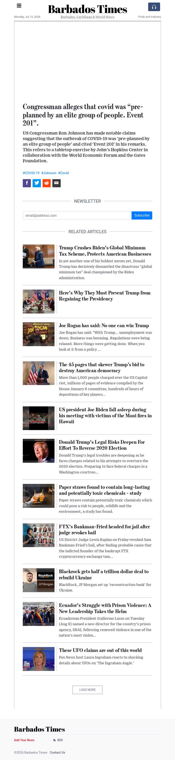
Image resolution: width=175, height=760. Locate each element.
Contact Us (57, 752)
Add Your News (24, 740)
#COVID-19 (31, 173)
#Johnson (48, 173)
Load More (87, 689)
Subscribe (141, 215)
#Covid (63, 173)
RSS (57, 740)
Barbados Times (87, 8)
